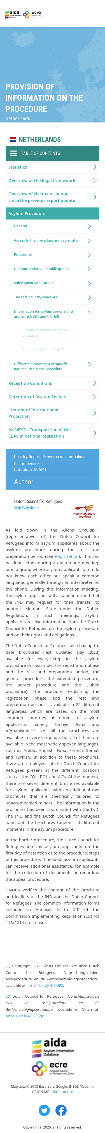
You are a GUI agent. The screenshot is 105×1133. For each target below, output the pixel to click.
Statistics (17, 167)
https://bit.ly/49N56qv (25, 1015)
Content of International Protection (33, 413)
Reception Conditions (30, 383)
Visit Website (24, 508)
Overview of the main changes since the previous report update (41, 197)
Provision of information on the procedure (44, 333)
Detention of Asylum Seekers (37, 396)
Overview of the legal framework (41, 180)
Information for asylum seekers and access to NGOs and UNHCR (43, 314)
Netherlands (40, 140)
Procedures (23, 254)
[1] (96, 530)
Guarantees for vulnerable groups (41, 268)
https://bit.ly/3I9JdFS (45, 985)
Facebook (61, 1110)
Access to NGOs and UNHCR (43, 349)
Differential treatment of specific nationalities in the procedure (40, 367)
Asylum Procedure (27, 213)
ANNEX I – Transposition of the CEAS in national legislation (39, 433)
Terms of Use (62, 1091)
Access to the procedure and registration (47, 240)
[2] (33, 730)
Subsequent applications (34, 282)
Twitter (44, 1110)
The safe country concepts (35, 297)
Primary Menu (96, 14)
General (20, 226)
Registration (67, 556)
